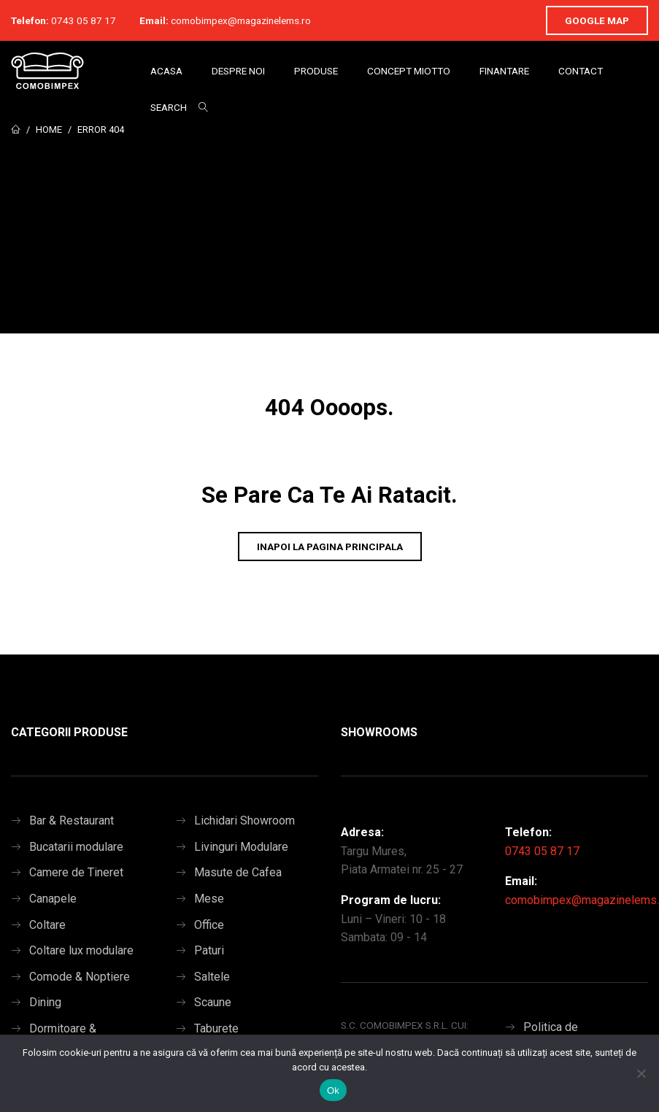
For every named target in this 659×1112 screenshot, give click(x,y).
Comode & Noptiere (79, 977)
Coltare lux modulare (81, 950)
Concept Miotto (408, 71)
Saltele (212, 977)
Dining (45, 1002)
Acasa (166, 71)
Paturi (209, 950)
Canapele (53, 899)
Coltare (47, 925)
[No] (640, 1073)
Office (209, 925)
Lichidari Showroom (244, 820)
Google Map (597, 20)
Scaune (212, 1002)
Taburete (216, 1028)
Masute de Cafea (238, 872)
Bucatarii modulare (76, 847)
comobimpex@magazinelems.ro (241, 20)
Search (168, 107)
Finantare (504, 71)
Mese (209, 899)
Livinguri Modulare (241, 847)
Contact (580, 71)
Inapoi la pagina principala (330, 546)
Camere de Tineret (76, 872)
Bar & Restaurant (71, 820)
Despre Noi (238, 71)
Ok (333, 1090)
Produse (316, 71)
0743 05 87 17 (83, 20)
